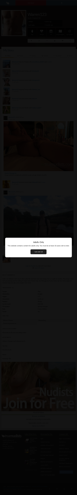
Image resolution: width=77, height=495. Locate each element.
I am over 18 (38, 252)
